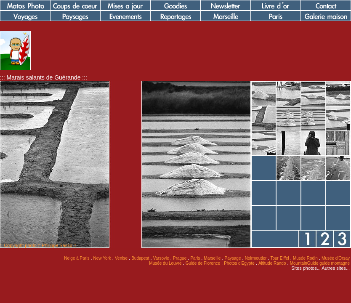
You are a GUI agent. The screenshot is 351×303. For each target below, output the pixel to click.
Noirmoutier (256, 258)
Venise (121, 258)
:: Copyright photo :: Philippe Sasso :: (38, 245)
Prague (179, 258)
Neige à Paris (76, 258)
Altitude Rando (272, 263)
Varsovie (161, 258)
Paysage (233, 258)
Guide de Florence (203, 263)
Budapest (140, 258)
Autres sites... (336, 268)
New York (102, 258)
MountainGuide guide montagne (320, 263)
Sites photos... (306, 268)
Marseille (212, 258)
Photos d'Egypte (239, 263)
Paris (195, 258)
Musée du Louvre (165, 263)
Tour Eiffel (280, 258)
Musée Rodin (305, 258)
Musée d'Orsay (336, 258)
